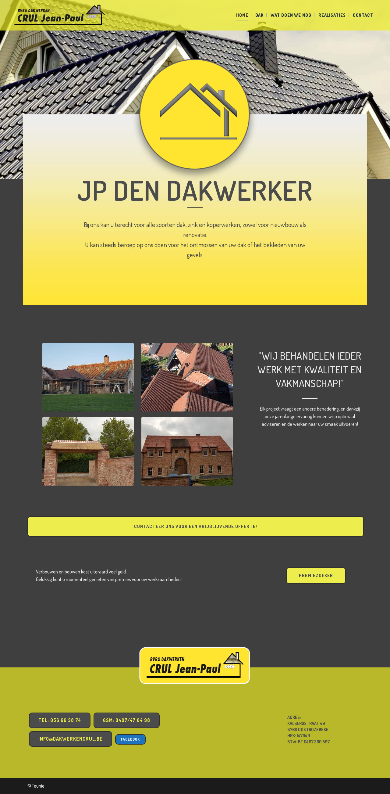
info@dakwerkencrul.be (70, 739)
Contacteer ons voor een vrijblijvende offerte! (195, 526)
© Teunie (35, 786)
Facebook (130, 739)
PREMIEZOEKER (316, 575)
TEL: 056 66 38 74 (59, 720)
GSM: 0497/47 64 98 (126, 720)
